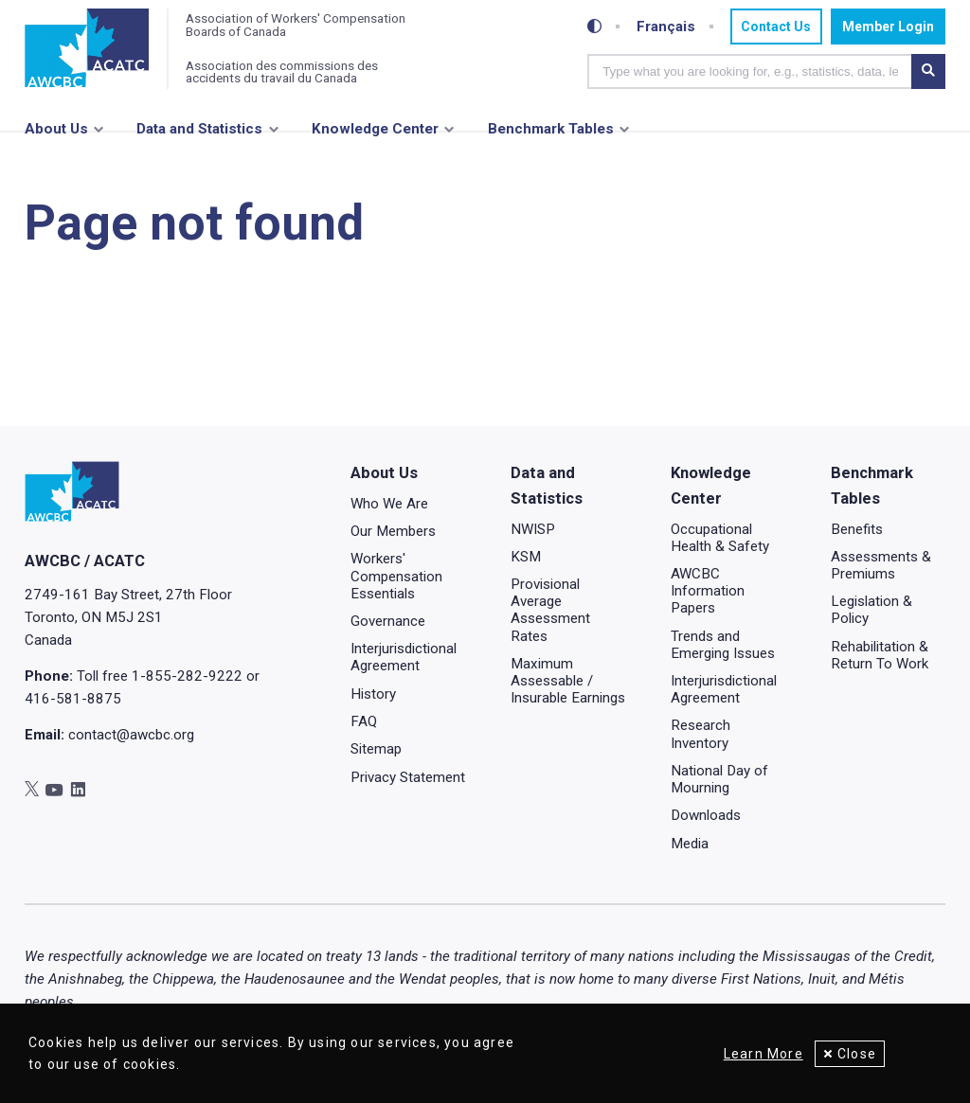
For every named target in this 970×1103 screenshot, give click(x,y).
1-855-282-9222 (187, 676)
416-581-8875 (73, 698)
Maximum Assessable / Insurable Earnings (568, 679)
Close (856, 1053)
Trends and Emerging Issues (723, 644)
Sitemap (376, 748)
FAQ (363, 721)
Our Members (393, 531)
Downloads (706, 815)
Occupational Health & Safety (720, 537)
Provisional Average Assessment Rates (550, 610)
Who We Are (389, 502)
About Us (56, 129)
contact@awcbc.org (131, 734)
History (373, 693)
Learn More (760, 1053)
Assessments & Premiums (881, 564)
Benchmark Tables (551, 129)
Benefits (857, 528)
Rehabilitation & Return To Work (879, 654)
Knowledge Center (375, 129)
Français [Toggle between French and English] (665, 27)
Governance (387, 621)
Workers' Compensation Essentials (396, 575)
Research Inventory (700, 734)
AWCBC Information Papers (708, 590)
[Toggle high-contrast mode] (594, 27)
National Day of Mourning (719, 778)
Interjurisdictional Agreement (403, 657)
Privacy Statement (407, 776)
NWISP (533, 528)
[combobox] (749, 71)
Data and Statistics (199, 129)
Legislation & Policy (871, 610)
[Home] (88, 49)
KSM (526, 555)
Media (690, 842)
